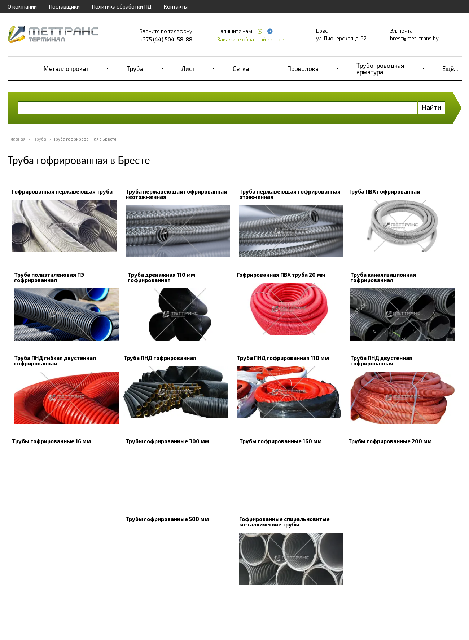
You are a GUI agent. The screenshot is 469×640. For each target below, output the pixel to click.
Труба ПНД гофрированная (159, 358)
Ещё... (450, 68)
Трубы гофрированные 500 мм (167, 519)
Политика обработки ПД (122, 6)
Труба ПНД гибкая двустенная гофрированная (55, 360)
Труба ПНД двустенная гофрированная (381, 360)
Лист (188, 68)
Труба (135, 68)
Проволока (303, 68)
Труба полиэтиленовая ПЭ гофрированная (49, 277)
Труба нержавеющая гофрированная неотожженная (176, 194)
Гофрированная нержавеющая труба (62, 191)
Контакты (175, 6)
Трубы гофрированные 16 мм (51, 441)
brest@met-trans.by (414, 38)
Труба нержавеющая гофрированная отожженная (290, 194)
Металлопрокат (66, 68)
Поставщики (64, 6)
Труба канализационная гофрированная (383, 277)
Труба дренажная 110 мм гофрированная (161, 277)
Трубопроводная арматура (380, 68)
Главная (17, 139)
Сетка (241, 68)
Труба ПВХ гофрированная (384, 191)
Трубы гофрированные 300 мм (167, 441)
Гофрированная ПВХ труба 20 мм (281, 274)
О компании (22, 6)
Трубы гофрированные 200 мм (390, 441)
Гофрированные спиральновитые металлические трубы (284, 522)
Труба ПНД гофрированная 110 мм (283, 358)
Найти (432, 107)
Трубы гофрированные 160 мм (280, 441)
